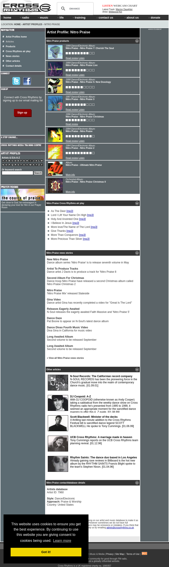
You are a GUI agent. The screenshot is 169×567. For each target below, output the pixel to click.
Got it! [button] (46, 552)
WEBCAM (120, 5)
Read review (72, 58)
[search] (74, 8)
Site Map (119, 554)
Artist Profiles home (16, 37)
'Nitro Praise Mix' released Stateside (68, 292)
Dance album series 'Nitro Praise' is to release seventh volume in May (88, 261)
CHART (132, 5)
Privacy (109, 554)
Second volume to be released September (71, 338)
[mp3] (69, 211)
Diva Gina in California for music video (69, 329)
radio (24, 17)
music (42, 17)
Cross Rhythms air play (18, 51)
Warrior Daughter (124, 9)
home (6, 17)
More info (70, 175)
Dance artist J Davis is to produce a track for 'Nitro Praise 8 (81, 270)
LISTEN (107, 5)
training (78, 17)
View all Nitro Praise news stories (66, 358)
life (60, 17)
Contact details (14, 66)
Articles (10, 41)
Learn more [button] (62, 540)
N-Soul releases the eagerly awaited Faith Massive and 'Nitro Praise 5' (88, 310)
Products (10, 46)
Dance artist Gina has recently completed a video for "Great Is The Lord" (89, 301)
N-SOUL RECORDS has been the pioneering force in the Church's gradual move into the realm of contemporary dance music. (92, 383)
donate (154, 17)
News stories (12, 56)
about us (131, 17)
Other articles (13, 61)
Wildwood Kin (115, 12)
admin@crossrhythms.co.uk (120, 527)
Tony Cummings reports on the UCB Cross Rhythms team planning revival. (93, 444)
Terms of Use (132, 554)
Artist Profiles (32, 24)
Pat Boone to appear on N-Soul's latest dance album (78, 320)
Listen (81, 58)
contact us (105, 17)
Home (17, 24)
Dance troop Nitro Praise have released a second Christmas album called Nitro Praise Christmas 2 (90, 281)
